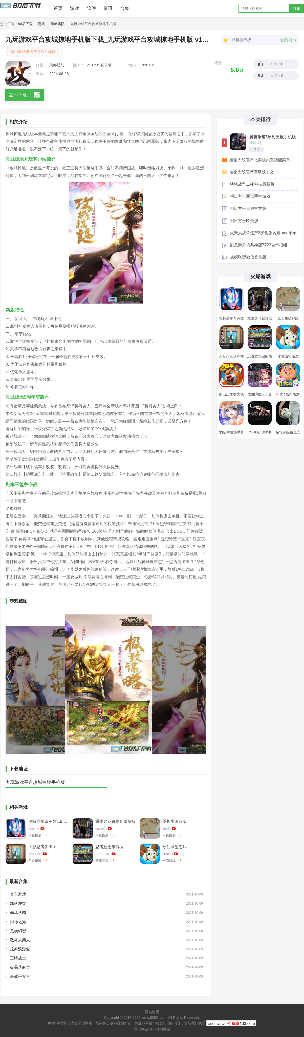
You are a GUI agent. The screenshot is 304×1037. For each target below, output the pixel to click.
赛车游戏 (18, 894)
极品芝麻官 (20, 967)
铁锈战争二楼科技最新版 (252, 184)
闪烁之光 (18, 922)
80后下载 (25, 24)
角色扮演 (34, 835)
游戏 (74, 8)
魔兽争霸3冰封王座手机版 (272, 137)
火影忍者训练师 (42, 847)
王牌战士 (18, 958)
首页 (57, 8)
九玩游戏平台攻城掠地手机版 (35, 782)
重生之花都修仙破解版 (115, 821)
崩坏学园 (18, 912)
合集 (124, 8)
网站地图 (152, 1012)
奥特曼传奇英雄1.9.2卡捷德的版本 (48, 821)
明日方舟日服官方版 (248, 208)
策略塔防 (58, 24)
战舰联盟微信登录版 (248, 257)
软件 (91, 8)
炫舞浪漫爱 (20, 949)
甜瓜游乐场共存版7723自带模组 (259, 245)
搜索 (296, 8)
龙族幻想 (18, 931)
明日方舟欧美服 (244, 220)
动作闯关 (101, 861)
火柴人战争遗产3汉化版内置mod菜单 (263, 233)
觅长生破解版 (174, 821)
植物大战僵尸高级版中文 (251, 172)
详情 (256, 149)
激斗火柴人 (20, 940)
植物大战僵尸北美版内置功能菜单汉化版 (263, 160)
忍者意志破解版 (109, 847)
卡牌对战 (169, 861)
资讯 (108, 8)
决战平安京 (20, 976)
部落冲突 (18, 903)
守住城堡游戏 (174, 847)
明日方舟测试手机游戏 (250, 196)
